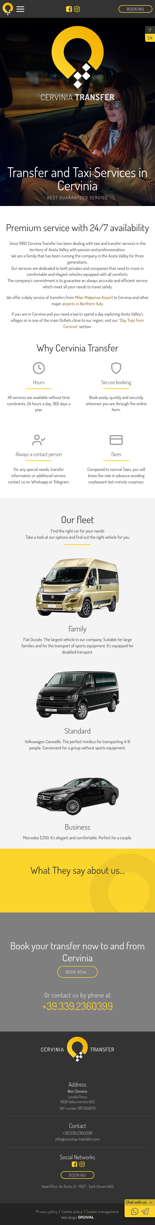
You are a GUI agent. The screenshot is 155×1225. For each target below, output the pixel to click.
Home (20, 1176)
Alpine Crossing (33, 1206)
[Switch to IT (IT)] (150, 30)
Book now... (78, 972)
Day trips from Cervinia (42, 1191)
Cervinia (24, 1199)
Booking (135, 9)
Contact (23, 1214)
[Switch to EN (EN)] (150, 38)
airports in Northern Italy (82, 303)
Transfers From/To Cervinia (47, 1184)
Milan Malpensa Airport (94, 297)
